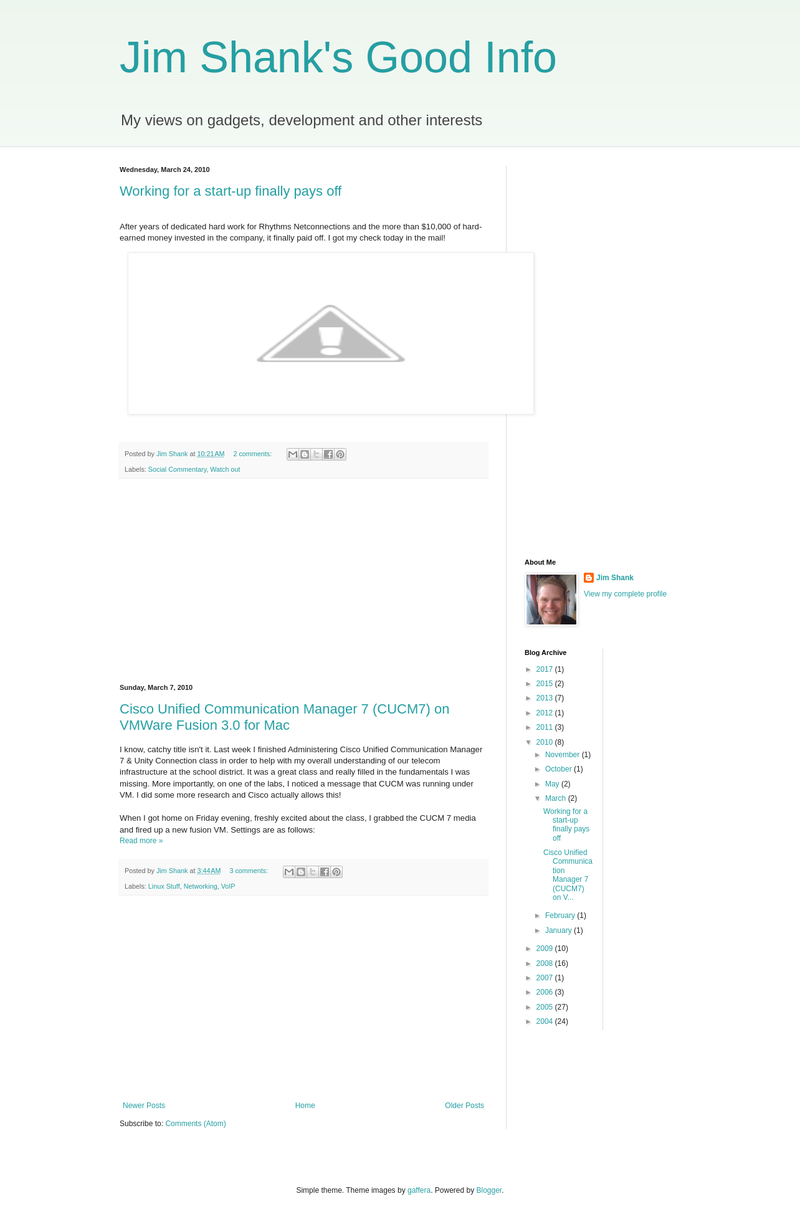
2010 (545, 742)
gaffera (419, 1190)
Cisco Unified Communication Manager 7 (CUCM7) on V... (568, 875)
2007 (545, 977)
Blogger (489, 1190)
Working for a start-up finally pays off (230, 191)
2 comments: (253, 453)
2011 (545, 727)
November (563, 754)
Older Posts (464, 1105)
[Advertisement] (303, 581)
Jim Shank (615, 577)
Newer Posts (144, 1105)
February (561, 915)
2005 (545, 1007)
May (553, 784)
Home (305, 1105)
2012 (545, 713)
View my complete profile (625, 594)
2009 (545, 948)
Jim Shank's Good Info (338, 57)
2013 (545, 698)
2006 (545, 992)
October (559, 769)
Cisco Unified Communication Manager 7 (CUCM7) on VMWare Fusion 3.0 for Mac (284, 717)
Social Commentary (177, 469)
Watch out (225, 469)
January (559, 930)
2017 (545, 669)
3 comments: (249, 870)
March (556, 798)
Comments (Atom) (195, 1123)
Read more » (141, 840)
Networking (200, 886)
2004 (545, 1021)
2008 (545, 963)
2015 (545, 683)
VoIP (228, 886)
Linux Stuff (164, 886)
